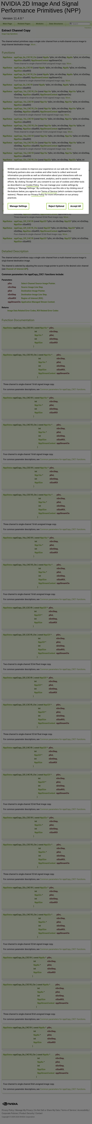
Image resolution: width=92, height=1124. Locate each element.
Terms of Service (49, 191)
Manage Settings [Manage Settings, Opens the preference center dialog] (18, 206)
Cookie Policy (32, 185)
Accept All (75, 206)
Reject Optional (56, 206)
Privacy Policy (37, 194)
